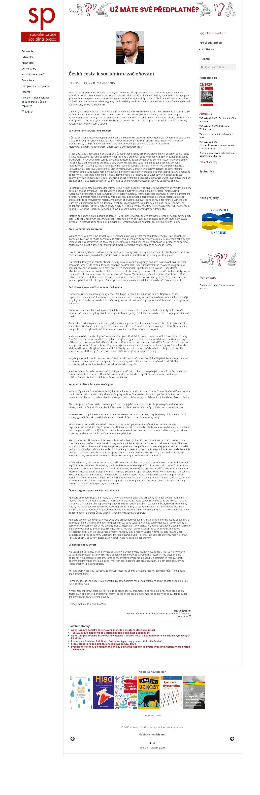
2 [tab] (154, 781)
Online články (107, 83)
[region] (152, 759)
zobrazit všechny (208, 162)
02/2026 (205, 84)
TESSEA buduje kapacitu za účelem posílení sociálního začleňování (110, 632)
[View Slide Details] (82, 759)
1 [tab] (150, 781)
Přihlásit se (208, 49)
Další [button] (231, 758)
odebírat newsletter (212, 33)
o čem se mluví (91, 83)
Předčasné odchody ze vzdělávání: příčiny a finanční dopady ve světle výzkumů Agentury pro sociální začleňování (131, 648)
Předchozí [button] (72, 758)
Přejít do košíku (207, 277)
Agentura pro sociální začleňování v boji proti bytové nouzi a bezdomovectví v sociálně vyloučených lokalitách (130, 637)
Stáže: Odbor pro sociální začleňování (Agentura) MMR (103, 643)
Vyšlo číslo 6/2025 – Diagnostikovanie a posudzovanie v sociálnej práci (216, 144)
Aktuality (205, 113)
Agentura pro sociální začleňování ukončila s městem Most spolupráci (113, 629)
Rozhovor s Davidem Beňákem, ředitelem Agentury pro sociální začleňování (116, 641)
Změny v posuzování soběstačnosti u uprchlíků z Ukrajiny (217, 154)
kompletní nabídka (152, 715)
